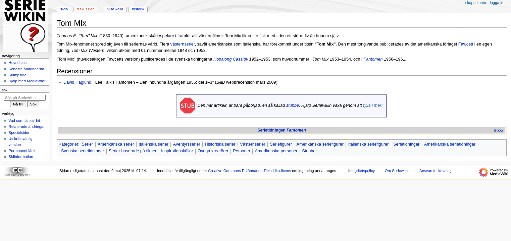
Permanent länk (21, 151)
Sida (64, 9)
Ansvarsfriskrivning (435, 171)
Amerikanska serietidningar (449, 144)
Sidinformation (20, 157)
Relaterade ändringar (26, 127)
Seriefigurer (281, 144)
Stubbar (309, 151)
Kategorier (69, 144)
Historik (138, 9)
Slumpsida (17, 75)
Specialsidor (18, 133)
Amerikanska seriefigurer (320, 144)
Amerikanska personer (276, 151)
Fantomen (372, 59)
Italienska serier (153, 144)
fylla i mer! (372, 105)
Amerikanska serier (116, 144)
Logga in (496, 3)
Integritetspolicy (361, 171)
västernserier (182, 44)
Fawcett (465, 44)
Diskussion (85, 9)
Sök (4, 90)
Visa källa (115, 9)
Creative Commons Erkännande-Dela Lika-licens (249, 171)
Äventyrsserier (186, 144)
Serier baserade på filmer (132, 151)
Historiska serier (220, 144)
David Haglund (77, 82)
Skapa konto (475, 3)
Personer (241, 151)
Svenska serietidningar (82, 151)
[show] (499, 130)
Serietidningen (281, 130)
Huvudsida (17, 63)
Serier (87, 144)
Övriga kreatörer (213, 151)
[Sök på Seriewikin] (25, 98)
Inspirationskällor (177, 151)
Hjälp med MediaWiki (26, 81)
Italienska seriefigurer (368, 144)
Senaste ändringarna (26, 69)
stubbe (292, 105)
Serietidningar (406, 144)
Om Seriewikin (397, 171)
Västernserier (252, 144)
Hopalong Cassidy (230, 59)
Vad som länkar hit (24, 120)
